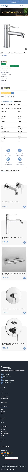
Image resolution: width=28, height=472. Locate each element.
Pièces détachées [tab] (9, 104)
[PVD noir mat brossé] (1, 62)
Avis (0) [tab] (18, 104)
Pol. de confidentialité (5, 396)
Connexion (13, 2)
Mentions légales (4, 402)
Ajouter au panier (6, 93)
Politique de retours (4, 398)
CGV (1, 400)
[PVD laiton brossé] (6, 62)
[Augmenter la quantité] (5, 84)
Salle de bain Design (12, 464)
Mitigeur (9, 11)
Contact (2, 389)
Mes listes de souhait (5, 433)
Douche (2, 413)
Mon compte (3, 429)
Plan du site (3, 439)
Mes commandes (4, 431)
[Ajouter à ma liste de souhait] (12, 93)
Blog (1, 391)
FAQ (1, 437)
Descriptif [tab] (3, 104)
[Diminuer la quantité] (1, 84)
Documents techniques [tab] (18, 101)
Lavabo (4, 11)
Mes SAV (2, 435)
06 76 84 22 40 (6, 374)
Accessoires (3, 415)
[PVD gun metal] (5, 62)
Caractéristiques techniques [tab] (6, 101)
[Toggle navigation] (26, 5)
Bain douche (3, 411)
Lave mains (3, 422)
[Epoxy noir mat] (3, 62)
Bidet (2, 420)
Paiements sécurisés (5, 394)
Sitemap (2, 441)
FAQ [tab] (15, 104)
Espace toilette (3, 417)
